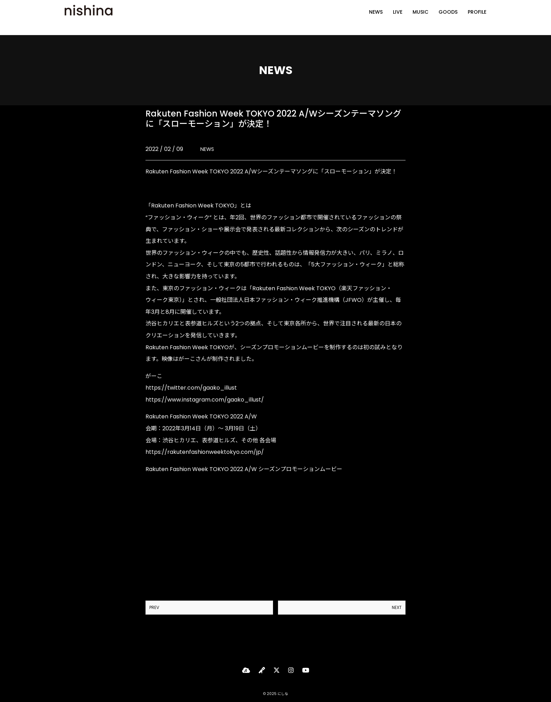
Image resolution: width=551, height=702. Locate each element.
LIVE (397, 17)
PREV (154, 607)
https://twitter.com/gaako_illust (191, 388)
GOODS (448, 17)
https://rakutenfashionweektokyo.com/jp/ (204, 452)
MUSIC (420, 17)
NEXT (397, 607)
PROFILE (477, 17)
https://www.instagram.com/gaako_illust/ (204, 400)
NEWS (376, 17)
